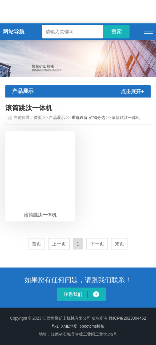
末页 (119, 243)
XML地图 (69, 326)
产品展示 (57, 117)
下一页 (97, 243)
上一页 (59, 243)
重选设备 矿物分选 (88, 117)
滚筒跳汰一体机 (126, 117)
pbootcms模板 (92, 326)
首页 (38, 117)
